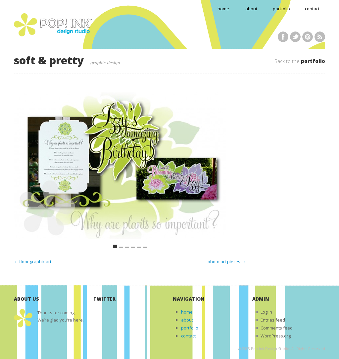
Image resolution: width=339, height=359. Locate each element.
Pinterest (307, 36)
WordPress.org (276, 336)
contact (312, 9)
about (251, 9)
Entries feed (273, 320)
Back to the (299, 61)
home (223, 9)
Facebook (283, 36)
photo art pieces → (227, 262)
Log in (266, 312)
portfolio (281, 9)
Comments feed (277, 328)
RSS (320, 36)
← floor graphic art (32, 262)
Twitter (295, 36)
